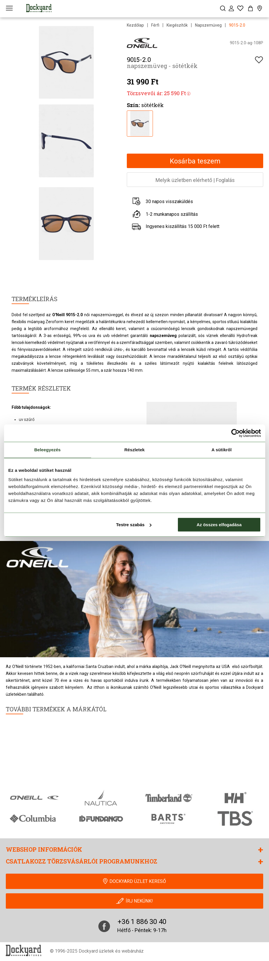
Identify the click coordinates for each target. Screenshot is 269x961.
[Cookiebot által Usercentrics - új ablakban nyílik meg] (235, 433)
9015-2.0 (237, 25)
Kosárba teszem (195, 161)
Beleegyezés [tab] (47, 449)
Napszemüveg (208, 25)
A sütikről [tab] (222, 449)
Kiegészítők (177, 25)
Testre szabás (133, 524)
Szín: (133, 105)
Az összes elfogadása (218, 524)
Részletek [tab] (134, 449)
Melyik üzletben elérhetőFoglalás (195, 180)
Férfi (155, 25)
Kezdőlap (135, 25)
